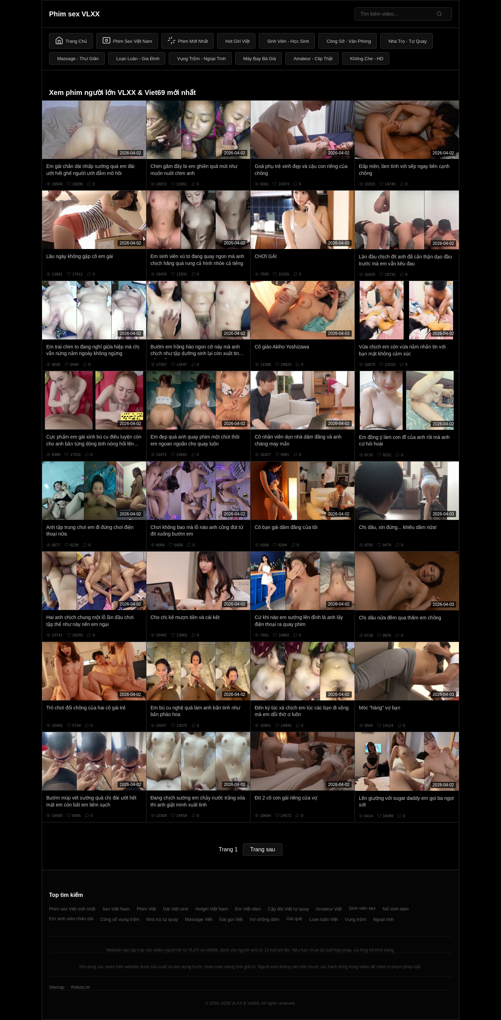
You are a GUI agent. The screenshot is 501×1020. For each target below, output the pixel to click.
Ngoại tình (383, 919)
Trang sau (262, 849)
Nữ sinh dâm (396, 908)
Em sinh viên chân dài (71, 918)
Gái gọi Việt (231, 919)
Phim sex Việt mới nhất (72, 908)
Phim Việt (146, 908)
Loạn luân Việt (323, 919)
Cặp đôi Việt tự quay (288, 908)
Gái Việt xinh (175, 908)
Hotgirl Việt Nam (211, 908)
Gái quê (294, 918)
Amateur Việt (329, 908)
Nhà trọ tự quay (162, 919)
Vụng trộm (355, 919)
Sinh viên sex (362, 908)
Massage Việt (198, 919)
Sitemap (56, 987)
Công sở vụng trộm (119, 919)
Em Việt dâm (248, 908)
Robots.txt (80, 987)
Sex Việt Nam (116, 908)
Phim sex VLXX (74, 14)
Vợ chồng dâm (264, 919)
